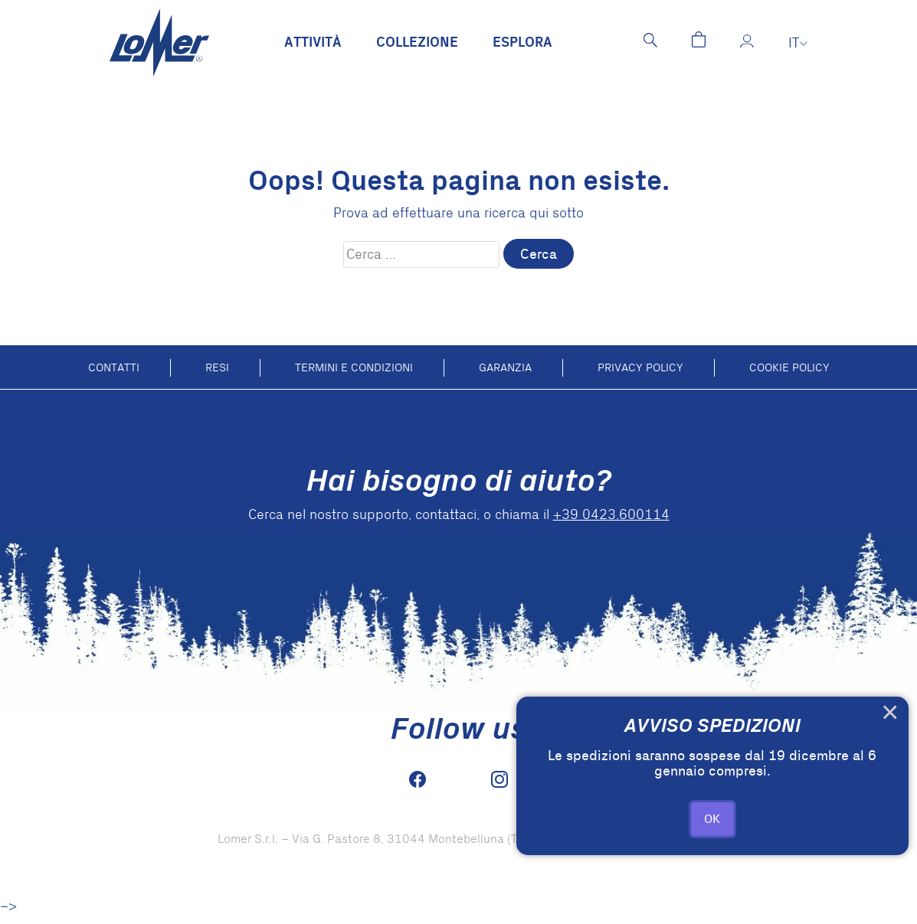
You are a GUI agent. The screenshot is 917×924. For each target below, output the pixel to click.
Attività (313, 42)
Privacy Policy (640, 367)
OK (712, 819)
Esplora (522, 42)
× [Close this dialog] (890, 715)
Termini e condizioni (354, 367)
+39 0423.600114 (611, 515)
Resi (217, 367)
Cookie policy (789, 367)
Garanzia (505, 367)
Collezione (417, 42)
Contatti (113, 367)
